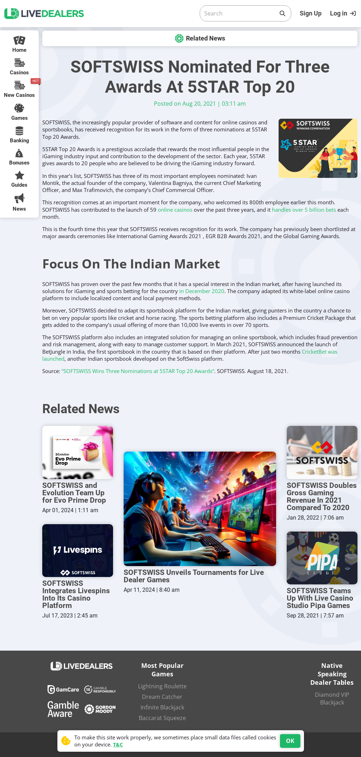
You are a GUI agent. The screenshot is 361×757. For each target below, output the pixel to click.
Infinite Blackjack (162, 707)
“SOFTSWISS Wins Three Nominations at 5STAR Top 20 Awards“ (138, 370)
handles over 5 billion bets (304, 209)
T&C (118, 744)
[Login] (343, 13)
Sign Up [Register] (311, 13)
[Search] (240, 13)
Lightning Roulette (162, 686)
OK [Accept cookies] (290, 741)
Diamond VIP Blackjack (332, 698)
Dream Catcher (162, 697)
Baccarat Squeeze (162, 718)
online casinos (175, 209)
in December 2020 (201, 290)
